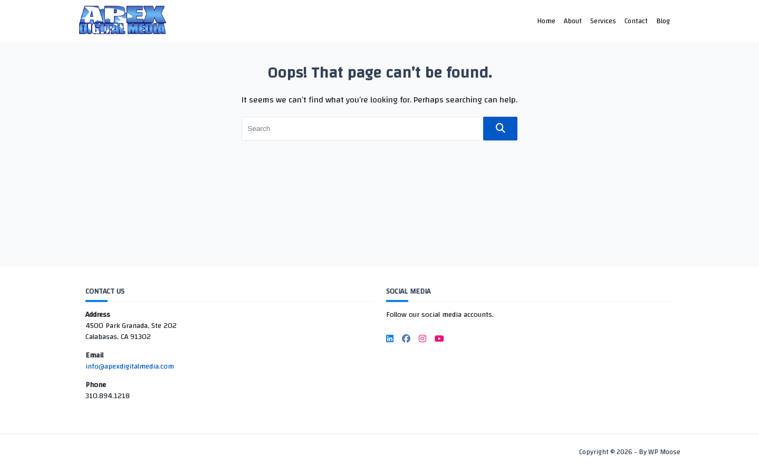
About (573, 20)
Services (603, 20)
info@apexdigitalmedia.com (129, 366)
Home (546, 20)
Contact (636, 20)
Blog (663, 20)
